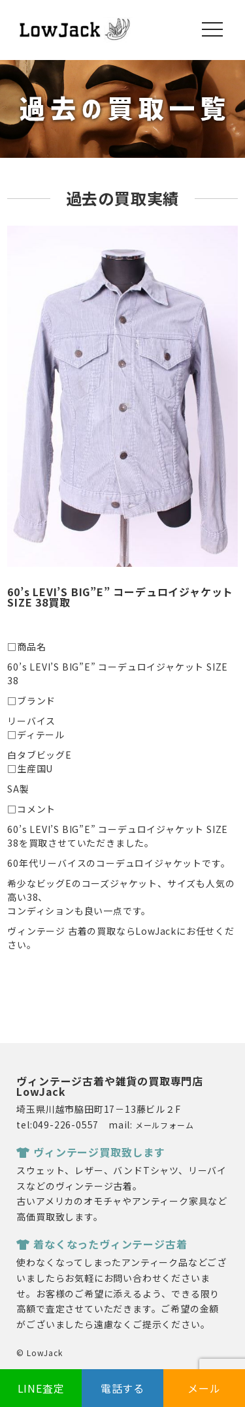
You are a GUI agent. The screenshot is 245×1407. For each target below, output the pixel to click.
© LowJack (39, 1352)
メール (204, 1388)
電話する (122, 1388)
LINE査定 (41, 1388)
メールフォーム (164, 1124)
